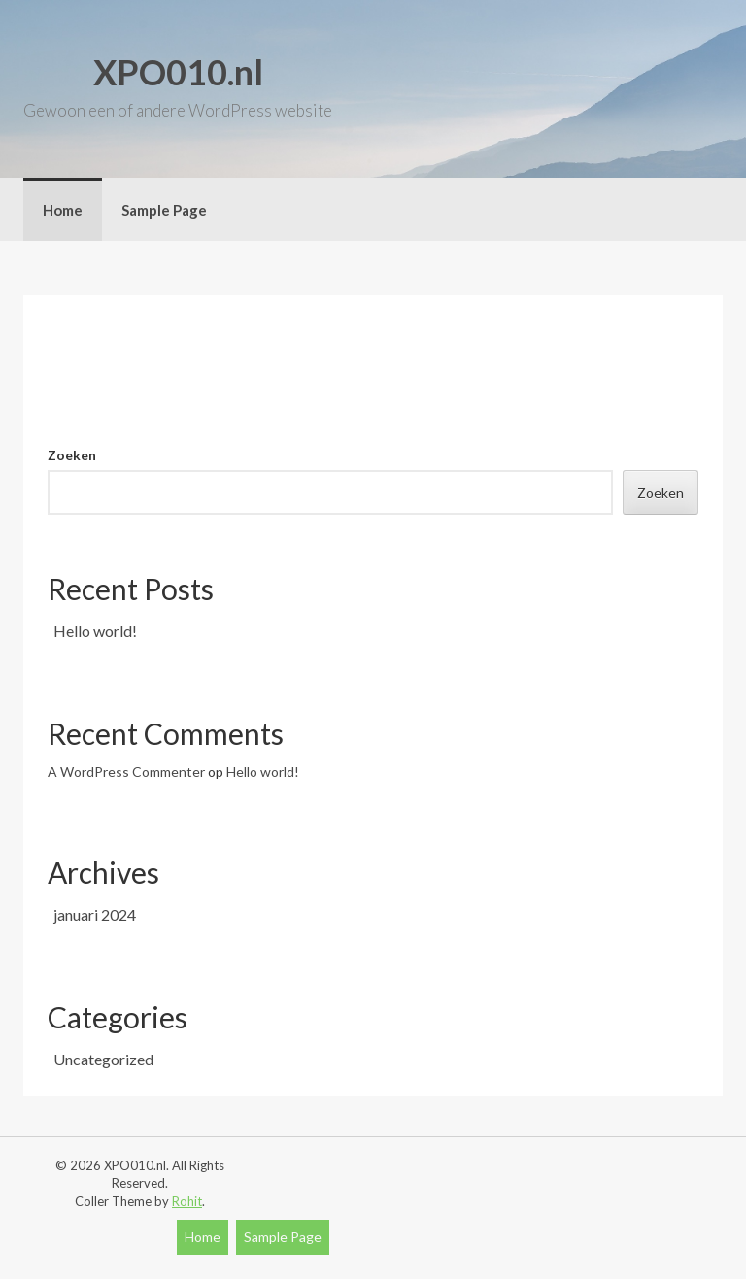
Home (63, 210)
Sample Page (164, 210)
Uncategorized (103, 1059)
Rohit (187, 1201)
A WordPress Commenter (126, 771)
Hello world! (95, 631)
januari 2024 (94, 914)
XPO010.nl (178, 71)
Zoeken (72, 455)
